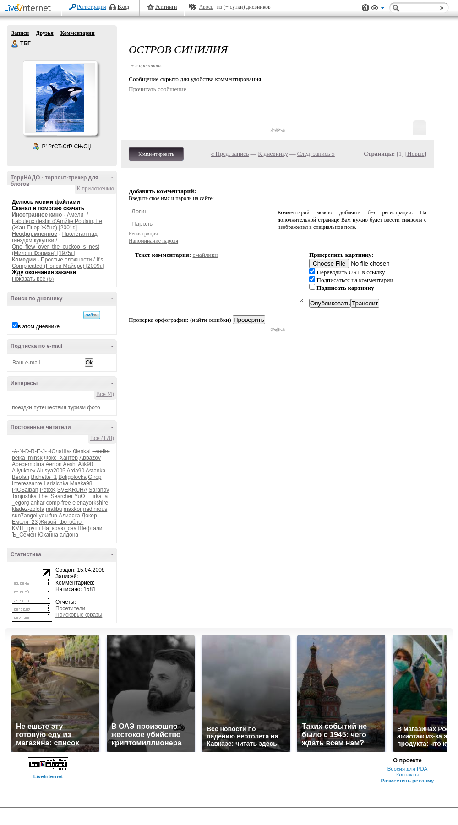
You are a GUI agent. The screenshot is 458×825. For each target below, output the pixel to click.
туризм (77, 407)
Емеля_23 (25, 522)
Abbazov (90, 458)
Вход (123, 7)
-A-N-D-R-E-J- (29, 451)
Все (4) (105, 394)
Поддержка (365, 8)
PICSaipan (25, 490)
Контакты (407, 774)
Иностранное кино (37, 215)
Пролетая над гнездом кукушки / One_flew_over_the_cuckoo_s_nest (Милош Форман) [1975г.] (55, 243)
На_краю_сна (59, 528)
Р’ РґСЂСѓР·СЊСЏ (67, 146)
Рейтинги (166, 7)
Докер (89, 515)
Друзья (44, 33)
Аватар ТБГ (60, 98)
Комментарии (77, 33)
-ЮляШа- (59, 451)
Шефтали (90, 528)
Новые (415, 153)
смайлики (205, 254)
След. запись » (316, 153)
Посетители (70, 608)
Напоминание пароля (153, 241)
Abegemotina (28, 464)
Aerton (53, 464)
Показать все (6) (33, 279)
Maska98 (81, 483)
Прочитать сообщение (157, 89)
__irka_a (97, 496)
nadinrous (95, 509)
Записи (20, 33)
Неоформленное (34, 234)
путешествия (49, 407)
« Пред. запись (230, 153)
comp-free (58, 502)
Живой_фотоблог (61, 522)
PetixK (48, 490)
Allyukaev (23, 470)
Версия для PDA (407, 768)
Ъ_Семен (24, 535)
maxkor (73, 509)
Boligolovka (72, 477)
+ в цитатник (146, 65)
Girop (94, 477)
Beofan (20, 477)
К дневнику (273, 153)
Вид (378, 9)
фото (93, 407)
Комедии (24, 259)
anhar (38, 502)
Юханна (48, 535)
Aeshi (69, 464)
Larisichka (56, 483)
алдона (69, 535)
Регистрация (91, 7)
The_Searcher (55, 496)
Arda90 (75, 470)
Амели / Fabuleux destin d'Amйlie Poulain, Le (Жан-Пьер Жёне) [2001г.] (57, 221)
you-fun (48, 515)
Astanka (95, 470)
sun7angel (24, 515)
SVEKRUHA (72, 490)
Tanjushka (24, 496)
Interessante (27, 483)
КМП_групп (26, 528)
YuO (79, 496)
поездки (22, 407)
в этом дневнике (39, 326)
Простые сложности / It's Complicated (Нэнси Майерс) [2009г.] (58, 262)
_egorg (20, 502)
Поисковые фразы (78, 615)
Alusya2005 (51, 470)
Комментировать (156, 154)
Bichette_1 (44, 477)
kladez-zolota (28, 509)
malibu (54, 509)
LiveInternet (29, 8)
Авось (206, 7)
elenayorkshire (90, 502)
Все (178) (102, 438)
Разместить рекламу (407, 780)
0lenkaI (82, 451)
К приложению (95, 188)
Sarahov (98, 490)
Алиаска (69, 515)
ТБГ (15, 44)
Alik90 (85, 464)
